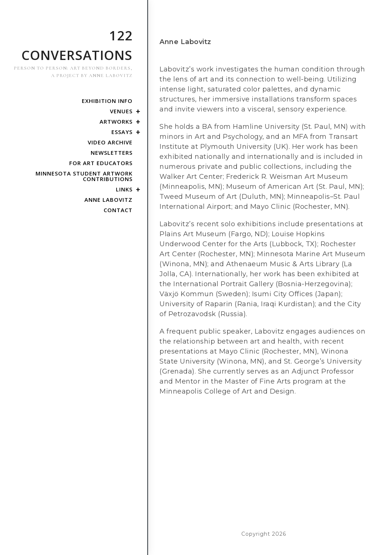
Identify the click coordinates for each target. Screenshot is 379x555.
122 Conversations (72, 53)
